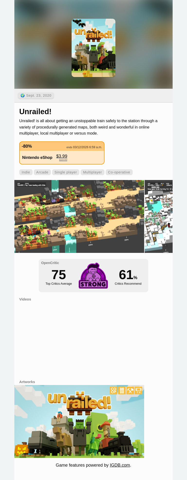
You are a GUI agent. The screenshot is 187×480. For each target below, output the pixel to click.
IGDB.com (120, 465)
